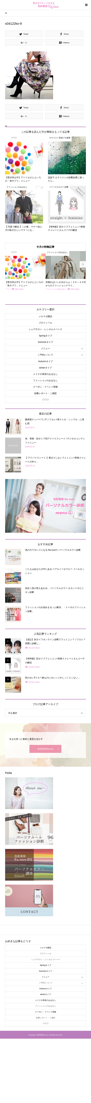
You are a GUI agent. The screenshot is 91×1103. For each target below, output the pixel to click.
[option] (25, 271)
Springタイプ (45, 335)
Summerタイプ (45, 342)
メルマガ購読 (45, 316)
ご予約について (45, 354)
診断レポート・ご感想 (45, 393)
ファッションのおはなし (45, 380)
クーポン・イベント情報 (45, 387)
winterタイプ (45, 367)
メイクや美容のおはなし (45, 374)
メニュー (45, 348)
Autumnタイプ (45, 361)
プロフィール (45, 322)
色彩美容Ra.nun (45, 749)
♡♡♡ (45, 399)
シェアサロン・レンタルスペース (45, 329)
